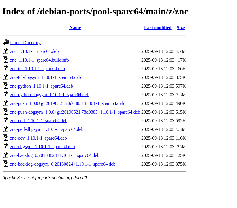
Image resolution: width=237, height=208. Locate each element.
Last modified (158, 27)
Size (181, 27)
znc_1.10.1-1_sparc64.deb (34, 51)
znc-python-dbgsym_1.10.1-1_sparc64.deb (49, 94)
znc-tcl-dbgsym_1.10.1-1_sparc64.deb (45, 77)
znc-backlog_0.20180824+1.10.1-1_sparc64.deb (54, 155)
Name (75, 27)
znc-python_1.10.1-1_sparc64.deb (41, 85)
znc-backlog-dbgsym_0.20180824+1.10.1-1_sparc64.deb (62, 163)
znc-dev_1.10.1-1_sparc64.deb (38, 137)
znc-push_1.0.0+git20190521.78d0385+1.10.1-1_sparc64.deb (67, 103)
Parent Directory (25, 42)
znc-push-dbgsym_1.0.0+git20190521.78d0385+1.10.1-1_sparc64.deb (75, 111)
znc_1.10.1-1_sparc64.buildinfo (39, 59)
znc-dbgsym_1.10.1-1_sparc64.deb (42, 146)
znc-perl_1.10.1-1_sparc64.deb (38, 120)
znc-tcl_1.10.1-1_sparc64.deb (37, 68)
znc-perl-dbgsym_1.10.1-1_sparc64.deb (47, 129)
